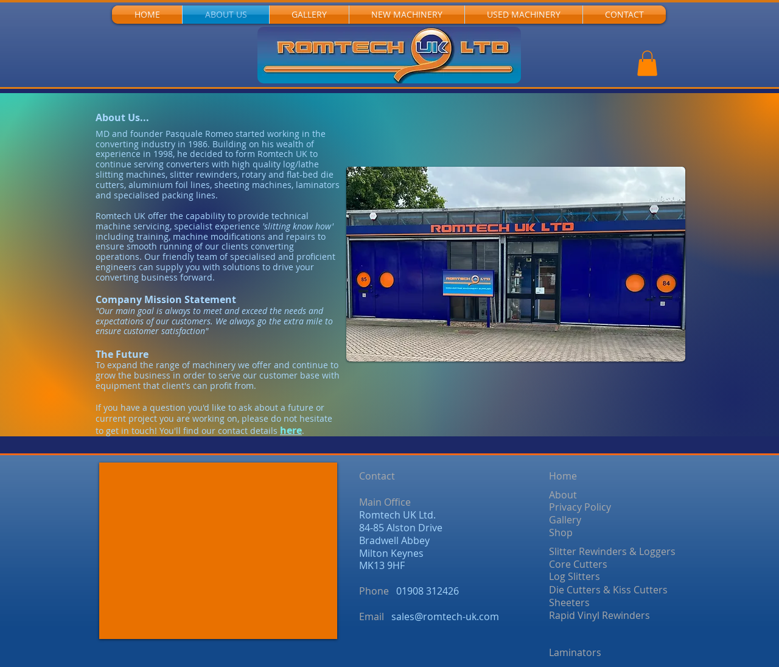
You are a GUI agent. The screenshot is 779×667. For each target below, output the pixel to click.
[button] (647, 63)
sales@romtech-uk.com (445, 616)
